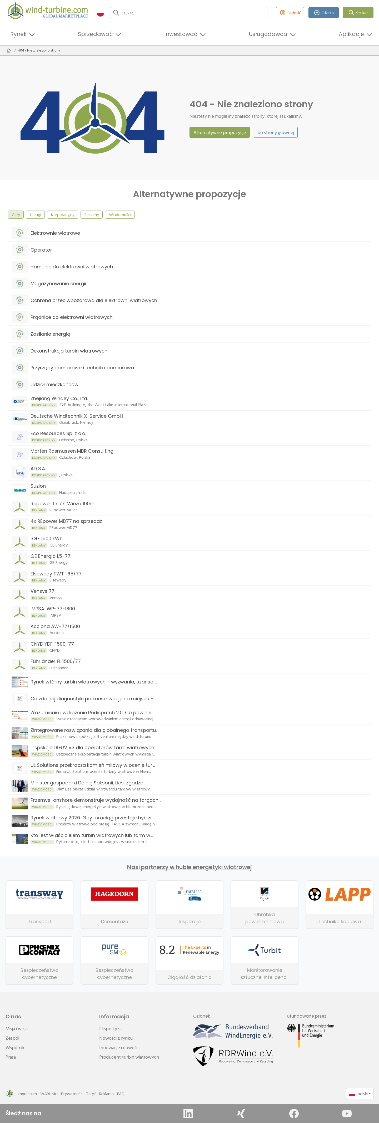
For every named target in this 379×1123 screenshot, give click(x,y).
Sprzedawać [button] (95, 34)
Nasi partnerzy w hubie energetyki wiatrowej (189, 867)
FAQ (120, 1093)
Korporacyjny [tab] (62, 214)
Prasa (11, 1057)
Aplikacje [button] (351, 34)
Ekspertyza (110, 1028)
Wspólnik (15, 1047)
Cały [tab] (16, 214)
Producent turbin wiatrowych (129, 1057)
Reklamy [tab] (91, 214)
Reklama (106, 1093)
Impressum (27, 1093)
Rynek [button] (18, 34)
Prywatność (72, 1093)
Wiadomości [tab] (120, 214)
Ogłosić (290, 12)
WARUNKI (49, 1093)
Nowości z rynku (116, 1038)
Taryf (91, 1093)
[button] (100, 13)
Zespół (12, 1038)
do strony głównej (276, 132)
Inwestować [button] (180, 34)
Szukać (358, 12)
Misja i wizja (17, 1028)
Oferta (323, 12)
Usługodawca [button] (268, 34)
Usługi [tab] (35, 214)
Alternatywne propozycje (219, 132)
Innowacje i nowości (119, 1047)
